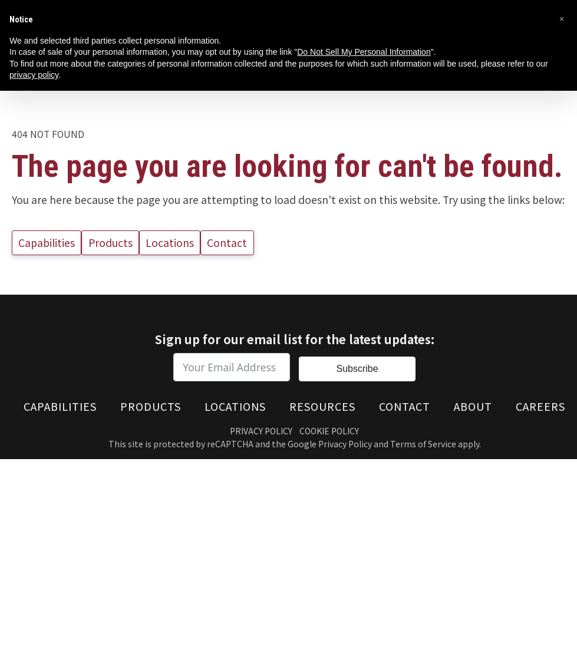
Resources (322, 406)
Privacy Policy (261, 430)
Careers (540, 406)
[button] (561, 18)
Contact (227, 242)
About (473, 406)
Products (110, 242)
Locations (170, 242)
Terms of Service (423, 444)
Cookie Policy (329, 430)
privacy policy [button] (33, 75)
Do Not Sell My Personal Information (363, 52)
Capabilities (46, 242)
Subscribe (357, 369)
